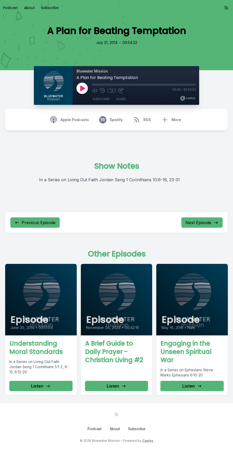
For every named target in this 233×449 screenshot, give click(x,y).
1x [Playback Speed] (111, 90)
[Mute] (94, 90)
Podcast (10, 7)
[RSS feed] (226, 7)
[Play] (82, 88)
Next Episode (202, 222)
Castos (147, 441)
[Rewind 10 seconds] (102, 90)
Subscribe (50, 7)
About (29, 7)
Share (121, 99)
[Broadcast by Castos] (187, 98)
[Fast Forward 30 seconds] (120, 90)
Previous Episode (35, 222)
